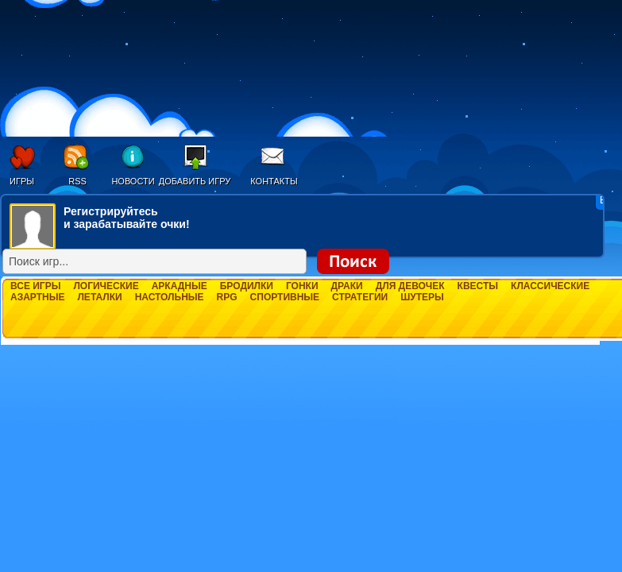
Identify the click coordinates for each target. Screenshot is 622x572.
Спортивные (285, 297)
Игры (22, 181)
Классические (550, 286)
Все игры (35, 286)
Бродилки (246, 286)
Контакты (273, 181)
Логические (105, 286)
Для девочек (410, 286)
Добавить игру (195, 181)
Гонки (302, 286)
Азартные (37, 297)
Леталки (99, 297)
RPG (227, 297)
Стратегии (360, 297)
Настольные (169, 297)
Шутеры (422, 297)
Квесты (478, 286)
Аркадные (179, 286)
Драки (347, 286)
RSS (77, 181)
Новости (132, 181)
